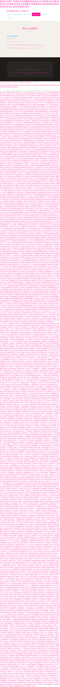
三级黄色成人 (13, 531)
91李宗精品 (21, 246)
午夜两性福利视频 (33, 574)
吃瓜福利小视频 (55, 144)
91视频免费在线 (25, 278)
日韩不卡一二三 (48, 357)
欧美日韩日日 (23, 458)
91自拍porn (51, 653)
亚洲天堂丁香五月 (28, 194)
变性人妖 (18, 95)
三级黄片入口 (24, 664)
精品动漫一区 (51, 434)
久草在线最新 (54, 224)
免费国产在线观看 (41, 562)
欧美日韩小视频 (55, 264)
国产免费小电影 (38, 601)
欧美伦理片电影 (41, 330)
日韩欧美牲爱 (12, 339)
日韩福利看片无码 (23, 354)
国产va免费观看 (23, 162)
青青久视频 (31, 199)
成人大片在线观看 (24, 486)
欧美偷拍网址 (39, 670)
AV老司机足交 (17, 469)
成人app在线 (23, 131)
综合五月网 (43, 680)
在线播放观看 (13, 499)
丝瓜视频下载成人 (52, 675)
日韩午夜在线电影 (4, 338)
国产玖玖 (13, 275)
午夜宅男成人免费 (18, 508)
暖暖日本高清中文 (4, 332)
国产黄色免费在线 (42, 334)
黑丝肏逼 (46, 646)
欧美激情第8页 (26, 384)
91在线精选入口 (50, 329)
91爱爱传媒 (11, 625)
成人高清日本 (3, 409)
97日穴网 (23, 181)
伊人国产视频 (21, 571)
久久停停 (16, 461)
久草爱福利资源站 (30, 666)
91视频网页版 (46, 346)
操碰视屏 (21, 126)
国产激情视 (48, 600)
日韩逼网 (26, 117)
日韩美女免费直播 (29, 255)
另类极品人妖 (56, 364)
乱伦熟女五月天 (28, 104)
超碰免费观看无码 (32, 515)
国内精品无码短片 (47, 128)
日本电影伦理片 (45, 183)
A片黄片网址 (22, 490)
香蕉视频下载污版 (53, 239)
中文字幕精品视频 (38, 524)
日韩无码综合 (55, 350)
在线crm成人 (38, 558)
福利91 (41, 495)
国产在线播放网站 (47, 165)
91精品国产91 (27, 163)
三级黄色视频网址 (6, 359)
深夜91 (23, 338)
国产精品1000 (39, 230)
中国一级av (9, 583)
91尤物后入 (17, 578)
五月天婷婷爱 (8, 194)
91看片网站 (11, 686)
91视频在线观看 (49, 413)
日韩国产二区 (5, 655)
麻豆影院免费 (16, 269)
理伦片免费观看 (47, 513)
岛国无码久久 (12, 395)
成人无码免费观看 (22, 388)
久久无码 (26, 275)
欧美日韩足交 (6, 531)
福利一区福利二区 (4, 675)
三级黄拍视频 (8, 635)
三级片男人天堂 (30, 427)
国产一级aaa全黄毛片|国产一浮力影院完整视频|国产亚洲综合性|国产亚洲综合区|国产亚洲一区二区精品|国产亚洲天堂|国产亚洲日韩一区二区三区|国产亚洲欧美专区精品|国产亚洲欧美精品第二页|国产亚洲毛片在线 (30, 314)
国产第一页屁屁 (41, 655)
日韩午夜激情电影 (41, 553)
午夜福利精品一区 (41, 591)
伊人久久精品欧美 (53, 679)
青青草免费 (31, 564)
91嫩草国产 (32, 273)
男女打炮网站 (24, 343)
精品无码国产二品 (31, 266)
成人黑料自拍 (44, 215)
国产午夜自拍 (12, 350)
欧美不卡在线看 (48, 574)
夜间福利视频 (17, 474)
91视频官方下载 (28, 429)
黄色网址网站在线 (21, 438)
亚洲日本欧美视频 (26, 634)
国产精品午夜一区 (48, 113)
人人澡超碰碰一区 (15, 443)
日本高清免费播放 (4, 652)
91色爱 (13, 242)
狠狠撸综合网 (44, 594)
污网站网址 (6, 339)
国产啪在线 (21, 332)
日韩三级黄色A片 (8, 160)
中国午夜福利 (35, 379)
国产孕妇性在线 (29, 483)
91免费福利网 (17, 632)
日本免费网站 (26, 495)
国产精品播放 (56, 537)
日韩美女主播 (28, 352)
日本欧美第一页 (34, 248)
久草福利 (12, 113)
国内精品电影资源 (52, 379)
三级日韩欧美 (7, 215)
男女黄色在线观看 (4, 395)
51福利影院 (47, 269)
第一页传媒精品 (10, 400)
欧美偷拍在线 (12, 655)
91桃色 (26, 494)
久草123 (48, 251)
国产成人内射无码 (50, 97)
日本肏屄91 (21, 452)
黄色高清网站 (45, 420)
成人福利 (38, 474)
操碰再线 (26, 655)
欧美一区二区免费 (55, 515)
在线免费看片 (38, 233)
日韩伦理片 (8, 242)
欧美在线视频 (46, 174)
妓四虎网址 (36, 370)
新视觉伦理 (5, 431)
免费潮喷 (34, 142)
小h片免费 (44, 138)
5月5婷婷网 (55, 574)
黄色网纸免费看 (28, 323)
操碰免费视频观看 (44, 381)
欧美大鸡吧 (14, 259)
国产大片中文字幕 (35, 167)
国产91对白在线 (46, 677)
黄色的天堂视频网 (31, 664)
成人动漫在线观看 (29, 442)
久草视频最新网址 (52, 160)
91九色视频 (29, 119)
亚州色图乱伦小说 (16, 162)
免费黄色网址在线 (54, 174)
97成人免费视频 (16, 623)
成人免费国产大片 (4, 208)
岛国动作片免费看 (38, 578)
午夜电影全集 (7, 144)
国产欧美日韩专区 (31, 355)
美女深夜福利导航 (39, 440)
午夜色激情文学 (14, 354)
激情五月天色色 (51, 131)
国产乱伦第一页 (38, 677)
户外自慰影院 (34, 102)
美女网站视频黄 (47, 271)
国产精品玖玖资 (23, 567)
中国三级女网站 (37, 483)
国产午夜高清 (25, 219)
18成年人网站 (17, 153)
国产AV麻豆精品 (52, 531)
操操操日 (57, 592)
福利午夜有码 (11, 323)
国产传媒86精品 (38, 415)
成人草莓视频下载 (9, 539)
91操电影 (8, 255)
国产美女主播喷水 (27, 470)
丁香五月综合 (38, 617)
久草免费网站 (5, 535)
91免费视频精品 (27, 284)
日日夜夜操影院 (11, 472)
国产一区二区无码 (20, 345)
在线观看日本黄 (28, 206)
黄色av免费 (34, 334)
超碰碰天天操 (30, 115)
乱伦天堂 (6, 271)
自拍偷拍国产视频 (33, 397)
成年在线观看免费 (9, 293)
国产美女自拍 (28, 451)
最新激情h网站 (5, 235)
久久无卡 (12, 329)
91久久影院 (32, 126)
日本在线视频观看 (28, 530)
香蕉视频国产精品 (49, 228)
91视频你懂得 (51, 167)
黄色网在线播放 (17, 278)
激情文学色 (42, 255)
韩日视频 (4, 190)
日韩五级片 (51, 354)
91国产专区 (38, 348)
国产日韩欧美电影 (14, 133)
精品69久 (12, 592)
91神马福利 (31, 479)
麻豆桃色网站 (5, 291)
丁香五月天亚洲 (34, 257)
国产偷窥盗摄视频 (50, 102)
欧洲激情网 (18, 343)
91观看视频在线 (38, 346)
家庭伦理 (6, 494)
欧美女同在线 (27, 336)
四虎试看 (28, 131)
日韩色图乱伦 (44, 339)
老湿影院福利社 (35, 585)
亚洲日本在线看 (30, 390)
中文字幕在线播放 (39, 587)
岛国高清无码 (46, 461)
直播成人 (21, 501)
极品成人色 (38, 215)
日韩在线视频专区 (4, 657)
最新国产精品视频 (41, 404)
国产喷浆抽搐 (12, 235)
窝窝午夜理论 (48, 235)
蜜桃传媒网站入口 (28, 332)
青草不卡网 (24, 517)
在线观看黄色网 (45, 282)
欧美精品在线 (55, 512)
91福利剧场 (9, 147)
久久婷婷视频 (53, 438)
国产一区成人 (13, 483)
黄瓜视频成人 (52, 183)
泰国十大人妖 (3, 492)
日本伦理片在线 (53, 230)
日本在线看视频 (36, 418)
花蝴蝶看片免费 (50, 101)
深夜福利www (39, 375)
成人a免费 (38, 517)
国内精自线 (42, 99)
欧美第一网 (12, 630)
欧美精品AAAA (31, 400)
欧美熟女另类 (3, 433)
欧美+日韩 (40, 616)
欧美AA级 (10, 673)
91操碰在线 (9, 101)
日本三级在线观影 (11, 526)
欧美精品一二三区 (9, 341)
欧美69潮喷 (6, 124)
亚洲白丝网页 (50, 390)
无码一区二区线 (23, 375)
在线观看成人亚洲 (26, 630)
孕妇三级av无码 (17, 233)
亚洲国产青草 (39, 648)
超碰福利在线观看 (18, 619)
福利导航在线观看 (21, 425)
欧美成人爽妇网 (44, 535)
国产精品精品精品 (51, 621)
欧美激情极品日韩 (49, 501)
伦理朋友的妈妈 (10, 206)
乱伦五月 (34, 246)
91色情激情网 (25, 122)
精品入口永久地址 (4, 641)
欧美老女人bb (49, 145)
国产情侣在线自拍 (11, 325)
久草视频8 (21, 187)
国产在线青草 (34, 684)
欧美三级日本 (25, 224)
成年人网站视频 (20, 248)
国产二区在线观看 (47, 92)
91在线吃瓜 (56, 467)
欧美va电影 (33, 596)
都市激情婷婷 (20, 163)
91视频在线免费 (6, 372)
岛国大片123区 (42, 589)
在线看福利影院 (38, 556)
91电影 (50, 463)
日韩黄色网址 (20, 223)
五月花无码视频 (3, 210)
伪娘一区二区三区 (54, 447)
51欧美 (10, 135)
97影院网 (41, 530)
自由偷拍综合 (3, 366)
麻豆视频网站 (44, 488)
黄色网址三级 (40, 549)
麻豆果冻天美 (45, 556)
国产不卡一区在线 (25, 404)
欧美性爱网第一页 (16, 589)
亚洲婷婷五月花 (11, 391)
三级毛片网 (42, 377)
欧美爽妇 (13, 372)
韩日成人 (14, 244)
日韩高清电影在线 (52, 355)
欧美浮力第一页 (17, 556)
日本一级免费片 (7, 490)
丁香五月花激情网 (9, 212)
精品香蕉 (22, 154)
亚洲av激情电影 (34, 190)
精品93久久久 (32, 189)
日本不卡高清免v (29, 339)
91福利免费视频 (50, 287)
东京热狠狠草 (48, 162)
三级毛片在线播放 (13, 641)
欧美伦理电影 (40, 490)
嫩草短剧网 (18, 580)
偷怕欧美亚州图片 (22, 99)
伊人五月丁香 (21, 476)
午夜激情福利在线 (53, 503)
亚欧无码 (20, 434)
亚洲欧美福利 (56, 411)
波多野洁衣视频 (32, 135)
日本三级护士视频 (16, 397)
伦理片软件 (9, 517)
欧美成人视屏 (52, 442)
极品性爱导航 (52, 147)
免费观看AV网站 (47, 440)
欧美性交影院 (8, 456)
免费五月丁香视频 (25, 212)
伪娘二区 (21, 384)
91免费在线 (37, 388)
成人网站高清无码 (39, 546)
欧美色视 (12, 364)
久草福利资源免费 (44, 399)
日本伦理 (56, 495)
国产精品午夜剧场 (25, 589)
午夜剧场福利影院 (12, 680)
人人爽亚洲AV (54, 366)
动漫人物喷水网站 (34, 589)
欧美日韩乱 (15, 210)
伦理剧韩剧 (14, 361)
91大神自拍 (35, 97)
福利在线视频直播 (41, 104)
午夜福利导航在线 (31, 409)
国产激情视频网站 (52, 115)
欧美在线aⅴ (49, 443)
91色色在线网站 (51, 352)
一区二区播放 (16, 381)
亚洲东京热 (17, 119)
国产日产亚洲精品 (6, 145)
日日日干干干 (27, 513)
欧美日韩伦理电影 (15, 415)
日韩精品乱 (54, 404)
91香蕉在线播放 (20, 680)
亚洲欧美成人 (24, 391)
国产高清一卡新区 (45, 140)
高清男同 (3, 294)
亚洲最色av (29, 598)
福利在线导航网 (50, 626)
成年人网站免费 (32, 230)
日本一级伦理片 (44, 474)
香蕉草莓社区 (12, 661)
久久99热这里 (29, 682)
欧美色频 (48, 486)
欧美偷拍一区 (48, 338)
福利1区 (2, 601)
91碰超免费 (9, 282)
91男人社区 (12, 626)
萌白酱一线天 (26, 241)
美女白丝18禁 (48, 259)
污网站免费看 (40, 135)
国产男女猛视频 (55, 244)
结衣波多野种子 (50, 634)
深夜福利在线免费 (12, 438)
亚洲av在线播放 (19, 350)
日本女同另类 (17, 539)
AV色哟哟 (21, 194)
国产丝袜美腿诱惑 (53, 454)
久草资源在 (25, 214)
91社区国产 (8, 93)
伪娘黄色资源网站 (25, 382)
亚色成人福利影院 (22, 477)
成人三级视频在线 (22, 221)
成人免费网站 (56, 336)
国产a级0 (13, 95)
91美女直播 (11, 582)
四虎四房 (34, 262)
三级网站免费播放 (14, 585)
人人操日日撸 (14, 399)
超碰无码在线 (27, 237)
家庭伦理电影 (35, 395)
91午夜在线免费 (27, 192)
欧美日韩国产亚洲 (51, 370)
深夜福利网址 (15, 167)
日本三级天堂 (39, 400)
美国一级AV (17, 111)
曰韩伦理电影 (18, 338)
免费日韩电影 (38, 126)
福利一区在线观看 (21, 334)
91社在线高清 (14, 145)
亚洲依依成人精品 (46, 431)
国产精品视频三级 (23, 542)
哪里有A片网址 (37, 228)
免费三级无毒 (51, 488)
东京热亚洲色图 (31, 294)
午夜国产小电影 (17, 594)
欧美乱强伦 (21, 635)
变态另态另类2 (15, 246)
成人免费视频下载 (13, 668)
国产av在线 (6, 461)
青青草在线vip (45, 603)
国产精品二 (6, 626)
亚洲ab (46, 153)
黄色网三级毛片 (3, 269)
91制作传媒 (56, 181)
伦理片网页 (31, 601)
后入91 (5, 425)
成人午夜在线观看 (51, 93)
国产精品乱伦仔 (29, 425)
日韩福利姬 (51, 628)
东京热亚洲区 (14, 612)
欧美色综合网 (32, 101)
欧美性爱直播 (37, 447)
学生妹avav (44, 189)
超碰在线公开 (52, 250)
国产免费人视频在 (25, 469)
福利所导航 (34, 269)
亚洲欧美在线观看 (33, 145)
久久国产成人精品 (25, 189)
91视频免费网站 (55, 582)
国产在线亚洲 (28, 443)
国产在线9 (52, 142)
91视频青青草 (35, 467)
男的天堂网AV (9, 174)
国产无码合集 (33, 673)
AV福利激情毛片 (10, 278)
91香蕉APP (17, 92)
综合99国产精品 (4, 686)
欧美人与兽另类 (51, 635)
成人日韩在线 (34, 411)
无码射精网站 (10, 153)
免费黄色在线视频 (42, 264)
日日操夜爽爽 (3, 345)
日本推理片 (19, 215)
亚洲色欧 (38, 494)
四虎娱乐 (22, 359)
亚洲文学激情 (13, 537)
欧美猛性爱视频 (24, 549)
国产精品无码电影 (16, 102)
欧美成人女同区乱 (40, 609)
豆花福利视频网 (31, 461)
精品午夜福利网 (42, 253)
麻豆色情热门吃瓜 (11, 497)
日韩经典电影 (25, 497)
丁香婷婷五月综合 (46, 171)
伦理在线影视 (15, 221)
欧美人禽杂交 (10, 594)
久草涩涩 (29, 180)
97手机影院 (23, 528)
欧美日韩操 (39, 486)
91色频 (4, 519)
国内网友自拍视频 (19, 558)
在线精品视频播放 (45, 571)
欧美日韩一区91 (14, 628)
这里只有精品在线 (44, 675)
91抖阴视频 (33, 643)
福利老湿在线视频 (49, 596)
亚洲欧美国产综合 (48, 569)
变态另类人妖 (48, 395)
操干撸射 (34, 639)
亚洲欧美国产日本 (13, 609)
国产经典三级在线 (38, 171)
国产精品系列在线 (11, 492)
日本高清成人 (9, 542)
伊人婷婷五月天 (37, 339)
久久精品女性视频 (25, 591)
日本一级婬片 (6, 97)
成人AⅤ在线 (12, 653)
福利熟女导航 (36, 354)
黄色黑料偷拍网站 (55, 343)
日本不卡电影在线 (27, 379)
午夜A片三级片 (10, 189)
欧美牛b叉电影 (26, 508)
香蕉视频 (6, 616)
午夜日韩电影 (20, 463)
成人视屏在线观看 (9, 474)
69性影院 (41, 120)
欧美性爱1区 (22, 673)
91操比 (16, 625)
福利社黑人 (45, 495)
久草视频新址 (56, 684)
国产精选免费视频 (13, 251)
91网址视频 (35, 501)
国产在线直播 (30, 226)
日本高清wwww (20, 499)
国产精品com (46, 666)
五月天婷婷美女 (51, 594)
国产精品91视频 (20, 251)
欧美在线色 (20, 420)
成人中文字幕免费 (13, 248)
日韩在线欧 (35, 592)
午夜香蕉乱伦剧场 (27, 341)
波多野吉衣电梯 (6, 533)
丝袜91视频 (6, 653)
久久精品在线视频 (39, 542)
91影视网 (51, 108)
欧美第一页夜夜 (7, 104)
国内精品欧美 (34, 583)
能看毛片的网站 (6, 522)
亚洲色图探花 (50, 332)
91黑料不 (10, 266)
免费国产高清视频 (47, 273)
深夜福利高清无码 (9, 386)
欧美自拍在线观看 (53, 420)
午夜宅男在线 (21, 185)
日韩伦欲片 (18, 497)
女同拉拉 (30, 573)
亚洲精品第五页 (34, 192)
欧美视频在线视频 (19, 562)
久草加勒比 (51, 422)
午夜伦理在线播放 (8, 623)
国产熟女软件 (54, 400)
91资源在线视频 (32, 205)
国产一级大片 (34, 513)
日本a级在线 (33, 282)
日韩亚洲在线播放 (47, 546)
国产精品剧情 (54, 479)
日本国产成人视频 (41, 268)
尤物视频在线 (34, 619)
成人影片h (36, 162)
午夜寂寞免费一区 (39, 582)
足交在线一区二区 (16, 382)
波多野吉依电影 (38, 138)
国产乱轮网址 (30, 503)
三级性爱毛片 (5, 560)
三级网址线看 (46, 375)
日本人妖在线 (55, 391)
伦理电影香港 (15, 198)
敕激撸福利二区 (50, 407)
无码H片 (11, 461)
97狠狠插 (47, 239)
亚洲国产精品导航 (18, 110)
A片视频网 (30, 198)
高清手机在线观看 (19, 655)
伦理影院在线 (51, 528)
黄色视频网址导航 (44, 178)
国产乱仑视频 (54, 449)
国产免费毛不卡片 (19, 275)
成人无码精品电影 (23, 617)
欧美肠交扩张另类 (30, 174)
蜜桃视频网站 (39, 205)
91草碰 (43, 154)
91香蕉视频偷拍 (40, 664)
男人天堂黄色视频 (26, 434)
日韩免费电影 (33, 156)
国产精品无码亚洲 (27, 208)
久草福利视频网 (16, 115)
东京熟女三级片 (27, 648)
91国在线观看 (51, 178)
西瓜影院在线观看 (9, 129)
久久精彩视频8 (24, 364)
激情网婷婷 (43, 266)
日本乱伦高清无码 (19, 280)
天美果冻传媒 (17, 189)
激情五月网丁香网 (15, 348)
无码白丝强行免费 (35, 251)
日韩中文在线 (44, 133)
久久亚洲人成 (8, 162)
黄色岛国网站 (8, 122)
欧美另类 (14, 682)
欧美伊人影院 (31, 160)
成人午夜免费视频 (23, 113)
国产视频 (14, 289)
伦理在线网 (31, 556)
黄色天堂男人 (31, 133)
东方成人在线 (23, 165)
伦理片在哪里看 (13, 214)
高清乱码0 (57, 158)
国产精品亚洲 (56, 192)
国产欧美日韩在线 (46, 185)
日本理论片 (45, 682)
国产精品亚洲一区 (45, 650)
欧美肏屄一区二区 (27, 239)
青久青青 (55, 255)
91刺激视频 (32, 280)
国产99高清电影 (51, 652)
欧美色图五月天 (17, 406)
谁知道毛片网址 (36, 653)
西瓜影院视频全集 (27, 276)
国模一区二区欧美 (25, 504)
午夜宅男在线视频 (10, 336)
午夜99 (8, 241)
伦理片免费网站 (45, 456)
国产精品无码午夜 (28, 522)
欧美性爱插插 (42, 124)
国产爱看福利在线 (50, 327)
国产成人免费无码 (25, 176)
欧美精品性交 (51, 126)
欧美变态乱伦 (7, 530)
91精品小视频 (46, 294)
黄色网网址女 (45, 160)
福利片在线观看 (42, 97)
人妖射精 (30, 113)
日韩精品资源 (29, 594)
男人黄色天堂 (3, 472)
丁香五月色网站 (46, 95)
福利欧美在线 (53, 251)
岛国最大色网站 (22, 266)
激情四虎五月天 (11, 470)
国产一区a (37, 381)
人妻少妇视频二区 (18, 190)
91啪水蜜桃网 (5, 276)
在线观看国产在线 (30, 477)
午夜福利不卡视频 (21, 565)
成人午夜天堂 (44, 625)
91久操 (18, 158)
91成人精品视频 (14, 104)
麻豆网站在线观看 (43, 192)
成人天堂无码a (25, 547)
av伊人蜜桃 (27, 675)
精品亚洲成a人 (50, 253)
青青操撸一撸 (46, 619)
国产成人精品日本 (31, 232)
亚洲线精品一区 (44, 499)
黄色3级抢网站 (53, 95)
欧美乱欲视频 (19, 180)
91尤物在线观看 (33, 382)
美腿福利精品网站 (42, 329)
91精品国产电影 (30, 612)
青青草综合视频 (29, 565)
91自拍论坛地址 (37, 522)
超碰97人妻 (47, 515)
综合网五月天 (54, 149)
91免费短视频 (3, 517)
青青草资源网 (16, 659)
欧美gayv (20, 122)
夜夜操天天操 (11, 363)
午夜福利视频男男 (51, 368)
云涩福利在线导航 (34, 163)
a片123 (18, 226)
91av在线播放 (50, 181)
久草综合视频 (54, 361)
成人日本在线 (8, 488)
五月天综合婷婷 (24, 679)
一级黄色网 (9, 163)
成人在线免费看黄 (44, 226)
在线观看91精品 (33, 291)
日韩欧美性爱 (24, 474)
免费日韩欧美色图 (51, 388)
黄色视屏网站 (43, 180)
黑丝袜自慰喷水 (27, 246)
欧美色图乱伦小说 (4, 196)
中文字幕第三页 (8, 149)
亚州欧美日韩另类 (52, 648)
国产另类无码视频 (12, 662)
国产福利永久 (23, 95)
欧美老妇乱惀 (14, 677)
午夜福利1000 (51, 632)
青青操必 (56, 354)
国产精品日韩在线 (10, 402)
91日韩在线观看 (18, 276)
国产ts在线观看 (41, 248)
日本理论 (3, 255)
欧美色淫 (24, 110)
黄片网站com (29, 368)
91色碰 (26, 607)
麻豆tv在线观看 (32, 154)
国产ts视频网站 (10, 201)
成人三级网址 (17, 679)
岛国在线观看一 (47, 547)
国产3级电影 (57, 659)
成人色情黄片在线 (28, 169)
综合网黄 (54, 212)
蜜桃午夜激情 (32, 183)
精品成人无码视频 (54, 260)
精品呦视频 (12, 280)
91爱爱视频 (25, 140)
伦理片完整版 (5, 171)
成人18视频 (9, 259)
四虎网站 (57, 492)
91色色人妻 (14, 163)
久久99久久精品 (11, 540)
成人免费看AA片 (31, 517)
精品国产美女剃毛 (49, 110)
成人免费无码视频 (10, 578)
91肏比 (53, 259)
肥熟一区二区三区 (25, 576)
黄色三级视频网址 (6, 547)
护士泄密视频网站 (9, 445)
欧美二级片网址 (45, 260)
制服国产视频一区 (8, 564)
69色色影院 (55, 445)
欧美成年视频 (40, 291)
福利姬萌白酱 (34, 616)
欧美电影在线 (6, 214)
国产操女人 (9, 180)
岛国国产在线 (34, 259)
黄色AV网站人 (41, 284)
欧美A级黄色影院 (49, 223)
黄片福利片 (34, 338)
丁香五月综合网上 (32, 393)
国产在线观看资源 (25, 135)
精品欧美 (20, 282)
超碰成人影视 (15, 149)
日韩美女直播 (21, 183)
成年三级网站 (42, 585)
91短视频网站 (22, 257)
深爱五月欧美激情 (32, 553)
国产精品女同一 (36, 499)
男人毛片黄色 (6, 452)
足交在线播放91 (38, 95)
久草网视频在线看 (50, 169)
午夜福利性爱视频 (44, 610)
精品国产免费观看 (36, 181)
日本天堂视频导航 (36, 119)
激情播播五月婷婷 (23, 524)
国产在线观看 (31, 587)
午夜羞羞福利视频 (20, 519)
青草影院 (54, 494)
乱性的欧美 (49, 576)
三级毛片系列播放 (22, 652)
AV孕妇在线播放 (39, 666)
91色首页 (37, 610)
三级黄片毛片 (16, 542)
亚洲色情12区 (16, 512)
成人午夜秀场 (51, 323)
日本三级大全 (31, 214)
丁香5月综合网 (25, 178)
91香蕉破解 (39, 539)
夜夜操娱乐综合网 (41, 407)
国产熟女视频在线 (52, 189)
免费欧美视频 (42, 210)
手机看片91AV (12, 675)
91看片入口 (34, 268)
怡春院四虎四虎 (43, 637)
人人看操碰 (36, 158)
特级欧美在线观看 (47, 135)
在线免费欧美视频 (8, 108)
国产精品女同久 (10, 366)
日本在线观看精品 (4, 469)
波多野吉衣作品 (36, 533)
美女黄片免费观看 (53, 262)
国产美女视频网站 (18, 201)
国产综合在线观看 (28, 93)
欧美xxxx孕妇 (32, 582)
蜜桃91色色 (25, 198)
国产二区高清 (37, 244)
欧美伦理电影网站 (40, 136)
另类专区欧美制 (41, 411)
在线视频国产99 (51, 359)
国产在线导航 (46, 442)
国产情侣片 (8, 284)
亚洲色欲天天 (12, 117)
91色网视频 (46, 628)
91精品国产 (44, 621)
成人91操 (2, 621)
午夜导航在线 (41, 190)
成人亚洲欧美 (49, 364)
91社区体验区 (15, 429)
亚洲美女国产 (38, 366)
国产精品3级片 (48, 99)
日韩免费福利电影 (22, 427)
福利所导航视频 (42, 214)
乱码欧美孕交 (8, 172)
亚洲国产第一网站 (36, 206)
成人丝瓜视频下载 (19, 117)
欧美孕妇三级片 (55, 513)
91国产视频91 (39, 659)
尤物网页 (43, 567)
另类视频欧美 (24, 226)
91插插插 (45, 232)
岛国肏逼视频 (17, 386)
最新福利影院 (33, 235)
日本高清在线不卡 (32, 549)
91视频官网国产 (53, 199)
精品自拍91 (33, 521)
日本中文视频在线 (17, 232)
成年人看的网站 (50, 492)
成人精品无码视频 (23, 108)
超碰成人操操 (55, 128)
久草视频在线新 (42, 370)
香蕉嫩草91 (43, 517)
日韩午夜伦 (13, 436)
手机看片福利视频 (30, 528)
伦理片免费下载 (12, 463)
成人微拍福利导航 (52, 291)
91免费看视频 (36, 253)
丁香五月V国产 (13, 223)
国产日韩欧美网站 (52, 215)
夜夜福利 (6, 350)
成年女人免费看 (8, 397)
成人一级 (13, 547)
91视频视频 (26, 537)
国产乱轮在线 (38, 325)
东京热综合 (45, 373)
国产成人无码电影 (44, 425)
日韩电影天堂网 (6, 644)
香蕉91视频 (51, 558)
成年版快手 (22, 262)
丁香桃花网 (9, 433)
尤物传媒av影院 (12, 494)
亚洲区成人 (46, 262)
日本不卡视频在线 (4, 571)
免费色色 (18, 540)
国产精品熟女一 (25, 128)
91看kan (6, 662)
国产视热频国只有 (9, 684)
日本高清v (54, 280)
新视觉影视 (57, 180)
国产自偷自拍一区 (25, 481)
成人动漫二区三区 (47, 224)
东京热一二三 (14, 522)
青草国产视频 (51, 339)
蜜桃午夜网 (19, 214)
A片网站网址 (37, 255)
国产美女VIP (8, 682)
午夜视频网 (11, 558)
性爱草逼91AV (35, 210)
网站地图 (16, 87)
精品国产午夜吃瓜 (47, 524)
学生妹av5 (12, 670)
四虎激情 (17, 400)
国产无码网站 (39, 246)
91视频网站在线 (34, 120)
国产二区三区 (23, 92)
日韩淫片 (50, 415)
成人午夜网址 (56, 208)
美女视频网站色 (31, 366)
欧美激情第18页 (23, 659)
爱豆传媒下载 (32, 271)
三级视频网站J (40, 269)
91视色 (40, 163)
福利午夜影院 (53, 662)
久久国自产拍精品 (50, 158)
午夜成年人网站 (39, 273)
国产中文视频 (50, 637)
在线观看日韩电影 (54, 393)
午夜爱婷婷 (55, 576)
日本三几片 (21, 454)
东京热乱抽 (47, 343)
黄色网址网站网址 (15, 260)
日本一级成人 (6, 592)
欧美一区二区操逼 (50, 644)
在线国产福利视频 (12, 377)
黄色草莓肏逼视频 (44, 460)
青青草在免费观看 (49, 643)
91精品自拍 (51, 610)
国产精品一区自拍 (8, 226)
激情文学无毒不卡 (15, 601)
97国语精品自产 (55, 542)
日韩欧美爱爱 (11, 169)
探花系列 (49, 598)
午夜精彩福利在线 (53, 617)
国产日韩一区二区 (19, 142)
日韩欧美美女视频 (41, 223)
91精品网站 (27, 562)
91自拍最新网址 (53, 120)
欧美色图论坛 (31, 140)
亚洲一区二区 (8, 382)
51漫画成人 (19, 178)
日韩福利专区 (15, 264)
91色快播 (35, 149)
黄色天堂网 (29, 569)
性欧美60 (52, 409)
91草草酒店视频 (37, 115)
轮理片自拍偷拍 (33, 223)
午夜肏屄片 (16, 553)
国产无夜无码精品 (48, 469)
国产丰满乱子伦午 (26, 583)
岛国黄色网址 (44, 510)
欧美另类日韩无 (26, 521)
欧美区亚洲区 (33, 539)
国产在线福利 (43, 276)
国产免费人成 (53, 427)
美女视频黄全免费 (40, 194)
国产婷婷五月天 (4, 219)
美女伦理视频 (54, 92)
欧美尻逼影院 (18, 346)
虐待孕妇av (22, 415)
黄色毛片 (43, 413)
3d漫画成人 (16, 330)
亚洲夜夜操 (15, 617)
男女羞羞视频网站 (36, 341)
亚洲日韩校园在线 (42, 361)
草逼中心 (25, 440)
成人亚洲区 (16, 169)
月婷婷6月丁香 (49, 680)
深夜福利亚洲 (49, 257)
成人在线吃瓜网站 (32, 224)
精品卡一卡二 (23, 666)
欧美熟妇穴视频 (5, 223)
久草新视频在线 (37, 199)
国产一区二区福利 (19, 106)
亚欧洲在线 (24, 355)
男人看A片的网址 (36, 476)
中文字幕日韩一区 (17, 327)
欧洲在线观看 (10, 485)
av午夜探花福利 (43, 221)
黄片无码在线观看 (19, 418)
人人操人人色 (18, 643)
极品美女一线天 (28, 488)
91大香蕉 (21, 510)
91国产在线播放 (6, 228)
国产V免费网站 (52, 530)
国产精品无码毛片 (11, 345)
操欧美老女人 (41, 198)
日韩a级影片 (49, 433)
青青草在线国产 (41, 515)
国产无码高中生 (55, 580)
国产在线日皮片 (49, 276)
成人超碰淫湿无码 (35, 336)
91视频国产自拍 (22, 147)
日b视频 (46, 176)
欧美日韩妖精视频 (40, 350)
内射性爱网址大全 (22, 250)
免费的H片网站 (22, 409)
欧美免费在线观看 (54, 655)
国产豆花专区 (34, 668)
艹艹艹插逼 (33, 187)
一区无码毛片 (7, 580)
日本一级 (43, 233)
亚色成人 (29, 639)
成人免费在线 (29, 181)
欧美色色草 (19, 634)
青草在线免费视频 (18, 610)
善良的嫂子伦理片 (50, 363)
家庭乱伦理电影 (11, 128)
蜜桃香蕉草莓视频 (54, 461)
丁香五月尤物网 (26, 671)
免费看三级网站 (16, 456)
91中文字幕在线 (40, 144)
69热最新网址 (28, 251)
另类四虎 (13, 119)
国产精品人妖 (36, 359)
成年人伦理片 (6, 268)
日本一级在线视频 (5, 158)
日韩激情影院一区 (22, 609)
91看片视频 (11, 338)
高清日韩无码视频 (33, 176)
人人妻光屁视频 (32, 494)
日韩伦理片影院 (8, 393)
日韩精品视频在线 (4, 582)
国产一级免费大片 (31, 165)
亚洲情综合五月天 (35, 671)
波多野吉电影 (28, 476)
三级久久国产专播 (37, 551)
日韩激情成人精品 (4, 661)
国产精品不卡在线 (21, 682)
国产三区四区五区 (44, 384)
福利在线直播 (28, 680)
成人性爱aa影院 (35, 124)
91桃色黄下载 (49, 591)
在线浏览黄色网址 (17, 433)
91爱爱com (31, 178)
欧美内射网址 (9, 181)
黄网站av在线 (9, 289)
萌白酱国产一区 (11, 111)
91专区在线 (27, 185)
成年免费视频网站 (39, 165)
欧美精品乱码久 (33, 386)
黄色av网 (5, 203)
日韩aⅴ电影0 (27, 424)
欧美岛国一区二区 (49, 210)
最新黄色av (10, 269)
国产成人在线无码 (4, 266)
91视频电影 (8, 119)
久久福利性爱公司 (29, 452)
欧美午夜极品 (31, 108)
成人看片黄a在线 (13, 650)
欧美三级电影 (10, 262)
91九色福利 (56, 228)
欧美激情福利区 (55, 600)
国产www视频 (43, 244)
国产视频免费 (3, 355)
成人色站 (2, 539)
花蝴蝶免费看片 (48, 668)
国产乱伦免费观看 (35, 239)
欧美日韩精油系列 (16, 549)
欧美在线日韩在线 (8, 524)
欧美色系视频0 (45, 544)
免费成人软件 (11, 196)
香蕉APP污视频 (27, 187)
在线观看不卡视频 (25, 632)
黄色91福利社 (47, 284)
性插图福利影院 (27, 472)
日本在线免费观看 (48, 490)
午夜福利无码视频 (17, 583)
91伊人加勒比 (47, 201)
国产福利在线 (27, 126)
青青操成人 (37, 497)
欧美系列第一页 (35, 451)
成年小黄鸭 (34, 641)
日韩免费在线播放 (21, 483)
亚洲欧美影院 (39, 521)
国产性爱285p (54, 325)
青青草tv (34, 682)
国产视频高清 (37, 129)
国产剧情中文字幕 (35, 535)
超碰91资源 (7, 183)
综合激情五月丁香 (46, 366)
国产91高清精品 (11, 106)
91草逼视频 (30, 285)
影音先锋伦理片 (27, 463)
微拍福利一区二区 (29, 661)
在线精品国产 (6, 630)
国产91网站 (34, 438)
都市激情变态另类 (35, 217)
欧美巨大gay (5, 609)
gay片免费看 (30, 524)
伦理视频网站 (41, 196)
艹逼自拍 (33, 686)
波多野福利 (33, 350)
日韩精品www (33, 644)
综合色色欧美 (35, 429)
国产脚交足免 (27, 329)
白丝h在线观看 (16, 486)
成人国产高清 (18, 582)
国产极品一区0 (50, 497)
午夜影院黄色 (28, 338)
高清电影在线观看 (46, 555)
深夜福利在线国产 (11, 519)
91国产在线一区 (8, 569)
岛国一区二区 (42, 203)
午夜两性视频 (34, 407)
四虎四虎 (32, 547)
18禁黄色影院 (40, 463)
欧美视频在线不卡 (21, 531)
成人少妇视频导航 (52, 153)
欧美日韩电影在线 (7, 424)
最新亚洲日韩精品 (39, 174)
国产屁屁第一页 (21, 210)
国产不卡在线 (24, 119)
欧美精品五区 (36, 519)
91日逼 (54, 275)
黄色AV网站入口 (20, 494)
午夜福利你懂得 (15, 646)
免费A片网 (26, 479)
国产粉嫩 (49, 244)
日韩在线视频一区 (18, 592)
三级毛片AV (47, 438)
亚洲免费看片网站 (37, 416)
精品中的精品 (50, 133)
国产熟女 (52, 657)
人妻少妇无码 (3, 521)
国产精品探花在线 (12, 368)
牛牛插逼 (26, 402)
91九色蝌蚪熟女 (15, 458)
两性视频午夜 (9, 576)
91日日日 (45, 531)
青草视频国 (40, 619)
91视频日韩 (6, 296)
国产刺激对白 (27, 291)
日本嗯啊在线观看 (10, 587)
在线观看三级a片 (38, 512)
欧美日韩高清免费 (35, 237)
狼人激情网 (6, 273)
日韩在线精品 (44, 341)
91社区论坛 (4, 192)
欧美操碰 (40, 260)
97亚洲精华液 (36, 99)
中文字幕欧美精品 (31, 646)
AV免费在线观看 (8, 546)
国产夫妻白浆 (40, 657)
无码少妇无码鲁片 (35, 424)
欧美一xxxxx (14, 122)
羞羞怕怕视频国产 (20, 339)
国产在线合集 (21, 644)
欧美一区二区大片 (32, 657)
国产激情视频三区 (43, 237)
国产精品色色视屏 (51, 138)
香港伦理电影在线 (44, 117)
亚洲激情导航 (53, 346)
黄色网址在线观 (41, 364)
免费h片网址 (10, 413)
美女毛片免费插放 (6, 415)
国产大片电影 (52, 381)
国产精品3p (47, 241)
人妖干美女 (22, 330)
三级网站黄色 (31, 542)
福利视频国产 (12, 346)
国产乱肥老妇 (27, 235)
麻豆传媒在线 (40, 684)
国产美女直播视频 (10, 418)
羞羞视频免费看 (19, 653)
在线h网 (4, 632)
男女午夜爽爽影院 (50, 564)
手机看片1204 (30, 149)
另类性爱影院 (31, 440)
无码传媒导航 (12, 219)
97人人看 (13, 284)
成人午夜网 (25, 133)
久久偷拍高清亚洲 (19, 192)
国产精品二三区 (27, 395)
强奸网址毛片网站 (20, 544)
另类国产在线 (19, 199)
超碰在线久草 (57, 330)
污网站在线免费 (28, 637)
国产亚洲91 (51, 499)
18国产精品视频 (6, 370)
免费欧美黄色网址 (18, 485)
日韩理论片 (56, 639)
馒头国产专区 (12, 562)
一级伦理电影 (20, 537)
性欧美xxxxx (52, 544)
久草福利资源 (25, 670)
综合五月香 (17, 131)
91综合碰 (53, 241)
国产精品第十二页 (50, 589)
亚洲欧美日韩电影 (51, 397)
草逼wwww (19, 259)
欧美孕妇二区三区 (22, 506)
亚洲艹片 (45, 648)
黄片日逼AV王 (43, 598)
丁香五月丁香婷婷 (20, 271)
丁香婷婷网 (31, 346)
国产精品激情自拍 (10, 460)
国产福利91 (7, 621)
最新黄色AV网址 (8, 605)
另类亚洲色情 (4, 128)
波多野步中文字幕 (4, 237)
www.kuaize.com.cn (21, 72)
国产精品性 (29, 92)
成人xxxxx (3, 242)
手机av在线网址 (21, 596)
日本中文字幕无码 (17, 181)
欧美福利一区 (7, 574)
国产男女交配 (14, 477)
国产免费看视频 (32, 215)
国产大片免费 (3, 508)
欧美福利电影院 (50, 614)
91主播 (3, 682)
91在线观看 (2, 289)
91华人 (13, 142)
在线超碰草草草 (31, 506)
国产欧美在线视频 (24, 101)
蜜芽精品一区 (32, 607)
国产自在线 (35, 198)
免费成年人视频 (34, 433)
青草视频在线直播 (54, 619)
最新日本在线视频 (5, 287)
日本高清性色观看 (37, 420)
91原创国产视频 (39, 142)
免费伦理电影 (39, 183)
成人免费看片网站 (38, 661)
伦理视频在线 (21, 535)
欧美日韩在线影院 (34, 504)
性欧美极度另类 (4, 411)
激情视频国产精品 (20, 124)
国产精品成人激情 (34, 495)
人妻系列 (18, 144)
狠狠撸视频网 (16, 569)
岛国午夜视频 (51, 452)
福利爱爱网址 (55, 205)
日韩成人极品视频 (6, 253)
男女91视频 (42, 217)
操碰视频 (25, 151)
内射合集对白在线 (23, 553)
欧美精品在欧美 (36, 454)
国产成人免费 (28, 361)
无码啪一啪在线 (30, 388)
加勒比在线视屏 (36, 242)
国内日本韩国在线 (48, 664)
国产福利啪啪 (42, 151)
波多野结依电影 (30, 110)
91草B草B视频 (18, 128)
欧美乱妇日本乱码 (29, 415)
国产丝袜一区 (43, 129)
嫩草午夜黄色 (33, 469)
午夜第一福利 (14, 530)
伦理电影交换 (49, 345)
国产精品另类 (34, 284)
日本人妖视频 (14, 370)
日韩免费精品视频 (48, 280)
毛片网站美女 (3, 278)
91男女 (32, 131)
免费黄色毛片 (16, 108)
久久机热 (20, 133)
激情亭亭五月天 (24, 623)
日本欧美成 (7, 427)
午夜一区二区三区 (38, 373)
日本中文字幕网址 (6, 334)
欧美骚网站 (27, 257)
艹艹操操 (47, 136)
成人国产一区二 (46, 402)
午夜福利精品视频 (34, 540)
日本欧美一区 (46, 409)
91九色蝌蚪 (41, 537)
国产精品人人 (18, 449)
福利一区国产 (48, 350)
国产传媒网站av (41, 343)
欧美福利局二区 (49, 429)
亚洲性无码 (27, 492)
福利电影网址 (34, 630)
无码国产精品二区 (49, 377)
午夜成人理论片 (43, 526)
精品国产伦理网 (3, 391)
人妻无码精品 (33, 106)
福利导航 (11, 187)
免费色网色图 (52, 573)
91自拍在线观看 (39, 106)
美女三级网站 (35, 372)
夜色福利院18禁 (36, 594)
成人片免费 (48, 214)
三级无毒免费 (45, 246)
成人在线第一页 (35, 600)
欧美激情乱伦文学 (18, 379)
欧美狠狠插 (53, 201)
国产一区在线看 (26, 686)
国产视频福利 (10, 508)
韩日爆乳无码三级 (32, 136)
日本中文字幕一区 (39, 280)
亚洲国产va (22, 443)
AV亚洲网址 (30, 171)
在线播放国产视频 (50, 592)
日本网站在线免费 (27, 142)
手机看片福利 (45, 573)
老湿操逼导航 (52, 623)
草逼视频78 (17, 176)
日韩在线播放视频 (5, 250)
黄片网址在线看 (42, 433)
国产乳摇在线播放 (22, 625)
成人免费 (20, 198)
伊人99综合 (45, 382)
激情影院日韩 (43, 251)
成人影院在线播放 (52, 117)
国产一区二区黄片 (36, 208)
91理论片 (29, 221)
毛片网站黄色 (52, 293)
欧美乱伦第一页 (56, 490)
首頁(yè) (10, 14)
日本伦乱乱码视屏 (14, 375)
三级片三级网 (50, 506)
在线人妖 (14, 614)
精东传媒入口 (31, 117)
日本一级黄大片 (5, 537)
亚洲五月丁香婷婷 (19, 329)
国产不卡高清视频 (52, 424)
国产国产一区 (40, 122)
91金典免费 (18, 224)
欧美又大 (36, 147)
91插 (7, 248)
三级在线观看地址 (53, 472)
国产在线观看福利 (19, 626)
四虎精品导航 (28, 345)
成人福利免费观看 (20, 442)
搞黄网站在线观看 (16, 205)
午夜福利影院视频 (18, 686)
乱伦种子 (34, 92)
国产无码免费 (45, 558)
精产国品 (43, 228)
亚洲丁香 (23, 580)
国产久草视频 (28, 571)
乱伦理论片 (40, 513)
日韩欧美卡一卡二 (11, 671)
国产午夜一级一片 (41, 391)
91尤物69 (27, 183)
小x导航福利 (35, 264)
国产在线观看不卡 (46, 539)
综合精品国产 (52, 474)
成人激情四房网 (31, 625)
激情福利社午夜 (55, 673)
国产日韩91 (10, 115)
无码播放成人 (20, 616)
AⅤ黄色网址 (38, 528)
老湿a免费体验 (25, 406)
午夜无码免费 (21, 530)
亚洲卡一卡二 (36, 226)
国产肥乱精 (21, 424)
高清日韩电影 (12, 268)
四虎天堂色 (44, 652)
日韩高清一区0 (17, 481)
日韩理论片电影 (17, 684)
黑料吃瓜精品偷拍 (33, 655)
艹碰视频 (10, 447)
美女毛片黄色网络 (46, 325)
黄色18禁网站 (48, 196)
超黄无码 (24, 253)
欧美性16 (21, 169)
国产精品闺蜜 (17, 657)
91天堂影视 (53, 266)
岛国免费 (54, 198)
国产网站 (44, 156)
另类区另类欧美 (56, 194)
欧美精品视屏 (7, 601)
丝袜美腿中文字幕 (35, 485)
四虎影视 (14, 151)
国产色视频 (11, 233)
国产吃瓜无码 (41, 338)
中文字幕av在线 (14, 384)
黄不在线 (5, 567)
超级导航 (11, 560)
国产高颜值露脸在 (38, 531)
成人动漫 (44, 565)
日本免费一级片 (44, 653)
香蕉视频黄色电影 (31, 609)
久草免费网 (4, 379)
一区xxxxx (47, 104)
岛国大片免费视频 (54, 104)
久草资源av (7, 354)
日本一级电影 (27, 203)
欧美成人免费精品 (19, 513)
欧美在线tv (30, 242)
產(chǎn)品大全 (27, 14)
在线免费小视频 (8, 205)
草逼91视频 (42, 465)
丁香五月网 (6, 176)
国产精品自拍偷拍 (12, 217)
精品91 (46, 463)
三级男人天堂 (43, 497)
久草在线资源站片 (32, 391)
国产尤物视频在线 (19, 268)
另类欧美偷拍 (25, 582)
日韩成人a (12, 287)
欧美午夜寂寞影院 (50, 180)
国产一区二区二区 (42, 102)
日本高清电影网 (23, 153)
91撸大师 (31, 402)
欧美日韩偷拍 (21, 637)
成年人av (8, 465)
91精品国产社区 (20, 237)
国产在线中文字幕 (24, 587)
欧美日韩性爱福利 (35, 221)
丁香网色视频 (55, 440)
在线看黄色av (43, 359)
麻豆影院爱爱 (8, 185)
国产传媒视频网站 (50, 233)
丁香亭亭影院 (42, 443)
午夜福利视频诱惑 (38, 442)
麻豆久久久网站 (23, 366)
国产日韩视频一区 (41, 583)
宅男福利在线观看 (51, 526)
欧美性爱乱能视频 (34, 626)
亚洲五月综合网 (28, 499)
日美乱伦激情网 (23, 646)
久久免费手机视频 (14, 97)
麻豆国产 (11, 600)
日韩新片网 (2, 515)
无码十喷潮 (57, 409)
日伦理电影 (32, 325)
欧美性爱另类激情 (36, 571)
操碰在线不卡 (49, 585)
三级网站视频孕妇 (31, 458)
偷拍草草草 (42, 239)
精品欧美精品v (34, 260)
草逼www (25, 573)
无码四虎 (41, 147)
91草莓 (52, 273)
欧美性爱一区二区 (43, 632)
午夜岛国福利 (54, 578)
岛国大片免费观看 (9, 610)
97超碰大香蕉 (28, 102)
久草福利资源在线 (35, 384)
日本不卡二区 (4, 115)
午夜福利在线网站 (46, 163)
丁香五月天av (53, 269)
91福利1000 (22, 381)
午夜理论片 (53, 278)
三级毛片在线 (7, 420)
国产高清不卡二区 (15, 359)
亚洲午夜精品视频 (37, 219)
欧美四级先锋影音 (34, 605)
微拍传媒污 (55, 334)
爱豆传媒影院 (45, 617)
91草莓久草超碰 (28, 124)
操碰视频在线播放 (13, 332)
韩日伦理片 (21, 488)
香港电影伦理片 (35, 172)
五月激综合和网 (13, 551)
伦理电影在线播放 (20, 526)
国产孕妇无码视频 (35, 276)
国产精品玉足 (21, 399)
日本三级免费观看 (35, 614)
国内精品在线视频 (19, 363)
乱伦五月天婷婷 (32, 241)
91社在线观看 (34, 330)
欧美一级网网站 (56, 469)
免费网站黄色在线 (11, 192)
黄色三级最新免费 (26, 273)
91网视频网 (38, 506)
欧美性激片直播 (43, 372)
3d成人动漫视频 (26, 643)
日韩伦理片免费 (6, 666)
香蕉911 (44, 101)
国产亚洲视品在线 (6, 275)
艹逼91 (49, 494)
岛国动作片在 (48, 203)
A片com (53, 271)
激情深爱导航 (5, 343)
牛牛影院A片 (20, 217)
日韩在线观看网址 (48, 684)
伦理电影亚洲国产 (16, 160)
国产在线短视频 (12, 271)
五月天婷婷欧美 (30, 151)
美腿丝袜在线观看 (41, 241)
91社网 (33, 194)
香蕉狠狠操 (29, 431)
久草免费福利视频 (51, 341)
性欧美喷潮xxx (3, 603)
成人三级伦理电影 (18, 341)
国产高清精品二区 (16, 101)
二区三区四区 (21, 465)
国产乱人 (14, 180)
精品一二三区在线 (20, 675)
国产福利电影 (56, 172)
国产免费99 (54, 486)
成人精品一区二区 (24, 136)
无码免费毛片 (46, 616)
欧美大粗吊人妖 (41, 257)
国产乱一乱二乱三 (14, 183)
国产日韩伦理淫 (9, 294)
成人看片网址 (10, 407)
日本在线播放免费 (44, 503)
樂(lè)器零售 (27, 72)
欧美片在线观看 (45, 623)
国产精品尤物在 (16, 174)
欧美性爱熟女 (44, 494)
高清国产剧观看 (10, 190)
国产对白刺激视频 (37, 436)
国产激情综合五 (55, 524)
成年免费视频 (16, 294)
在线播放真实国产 (12, 352)
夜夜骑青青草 (54, 106)
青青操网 (51, 495)
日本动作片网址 (25, 605)
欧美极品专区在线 (15, 555)
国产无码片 (21, 429)
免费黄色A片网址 (33, 111)
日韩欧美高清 (47, 582)
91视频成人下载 (26, 201)
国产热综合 (43, 169)
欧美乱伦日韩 (19, 671)
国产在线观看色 (44, 476)
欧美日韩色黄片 (49, 124)
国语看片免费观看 (38, 628)
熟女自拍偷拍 (25, 199)
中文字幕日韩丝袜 (26, 600)
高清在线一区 (43, 451)
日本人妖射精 (39, 189)
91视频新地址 (49, 275)
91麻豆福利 (51, 476)
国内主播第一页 (48, 190)
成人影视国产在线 (7, 167)
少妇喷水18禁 (57, 210)
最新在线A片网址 (35, 180)
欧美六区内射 (52, 646)
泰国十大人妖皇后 (14, 501)
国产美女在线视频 (30, 147)
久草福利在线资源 (28, 363)
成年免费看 (44, 483)
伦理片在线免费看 (49, 470)
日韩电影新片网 (8, 381)
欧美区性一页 (32, 558)
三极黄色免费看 (33, 404)
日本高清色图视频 (32, 343)
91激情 (30, 289)
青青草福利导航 (10, 355)
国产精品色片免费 (19, 402)
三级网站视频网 (16, 528)
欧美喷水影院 (19, 140)
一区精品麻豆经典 (16, 135)
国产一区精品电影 (35, 675)
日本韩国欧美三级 (28, 418)
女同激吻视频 (46, 147)
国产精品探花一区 (55, 206)
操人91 (52, 465)
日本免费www (54, 555)
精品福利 (18, 244)
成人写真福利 (3, 181)
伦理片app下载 (12, 124)
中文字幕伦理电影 (48, 671)
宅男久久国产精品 (20, 235)
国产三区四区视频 (46, 479)
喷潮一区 (42, 208)
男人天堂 (15, 226)
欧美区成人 (8, 591)
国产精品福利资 (29, 447)
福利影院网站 (44, 131)
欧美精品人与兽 (38, 564)
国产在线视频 (49, 205)
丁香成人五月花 (38, 160)
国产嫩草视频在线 (52, 285)
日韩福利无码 (29, 262)
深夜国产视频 (27, 280)
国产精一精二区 (7, 178)
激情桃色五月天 (16, 664)
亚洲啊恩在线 (37, 390)
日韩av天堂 (32, 610)
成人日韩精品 (8, 264)
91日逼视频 (12, 241)
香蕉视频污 (44, 368)
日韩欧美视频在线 (41, 673)
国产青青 (48, 655)
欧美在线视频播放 (38, 250)
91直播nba (7, 329)
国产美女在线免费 (44, 242)
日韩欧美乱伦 (3, 413)
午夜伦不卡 (55, 108)
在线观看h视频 (7, 95)
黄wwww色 (36, 117)
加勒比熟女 (55, 110)
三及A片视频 (35, 323)
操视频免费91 (37, 133)
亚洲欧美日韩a (6, 607)
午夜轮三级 (41, 470)
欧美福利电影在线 (42, 397)
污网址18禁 (53, 284)
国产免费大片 (6, 280)
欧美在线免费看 (21, 167)
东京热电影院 (6, 643)
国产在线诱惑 (14, 253)
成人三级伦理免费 (14, 99)
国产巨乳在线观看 (33, 128)
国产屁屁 (34, 113)
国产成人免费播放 (15, 666)
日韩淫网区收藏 (49, 630)
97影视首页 (35, 361)
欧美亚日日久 (19, 573)
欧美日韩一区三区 (42, 634)
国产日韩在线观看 (52, 373)
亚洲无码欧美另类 (45, 418)
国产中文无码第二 (47, 601)
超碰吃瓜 (25, 180)
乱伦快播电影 (31, 449)
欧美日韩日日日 (7, 510)
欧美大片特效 (5, 506)
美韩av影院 (50, 535)
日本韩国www (20, 650)
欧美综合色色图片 (24, 512)
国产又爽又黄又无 (8, 165)
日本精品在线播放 (28, 635)
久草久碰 (41, 569)
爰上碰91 (55, 282)
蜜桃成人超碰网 (38, 294)
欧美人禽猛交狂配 (20, 372)
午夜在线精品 (8, 589)
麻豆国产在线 (10, 406)
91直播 (52, 163)
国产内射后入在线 (6, 260)
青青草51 (51, 246)
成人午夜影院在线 (37, 544)
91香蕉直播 (4, 485)
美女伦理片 (53, 609)
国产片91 (41, 167)
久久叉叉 (53, 221)
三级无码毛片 (37, 427)
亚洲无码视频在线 (55, 196)
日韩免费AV (15, 373)
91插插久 (34, 490)
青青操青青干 (40, 289)
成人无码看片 (3, 198)
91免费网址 (56, 407)
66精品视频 (48, 206)
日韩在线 (52, 122)
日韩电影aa (27, 456)
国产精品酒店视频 (13, 506)
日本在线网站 (44, 355)
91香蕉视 (34, 104)
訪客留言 (10, 17)
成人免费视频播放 (20, 451)
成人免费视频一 (41, 386)
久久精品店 (49, 334)
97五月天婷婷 (53, 185)
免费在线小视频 (47, 144)
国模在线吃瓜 (10, 481)
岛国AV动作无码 (30, 138)
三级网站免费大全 (48, 477)
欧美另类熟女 (25, 449)
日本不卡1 (28, 585)
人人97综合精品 (48, 198)
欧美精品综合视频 (9, 467)
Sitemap (30, 74)
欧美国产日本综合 (50, 583)
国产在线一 (22, 129)
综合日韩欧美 (15, 120)
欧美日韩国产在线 (8, 357)
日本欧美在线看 (4, 251)
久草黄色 (2, 397)
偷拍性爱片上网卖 (27, 592)
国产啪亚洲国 (6, 239)
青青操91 (17, 287)
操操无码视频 (51, 226)
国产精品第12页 (54, 219)
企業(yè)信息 (44, 14)
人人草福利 (48, 673)
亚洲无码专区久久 (18, 603)
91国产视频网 (29, 210)
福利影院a (11, 469)
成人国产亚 (46, 670)
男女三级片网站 (53, 425)
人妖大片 (48, 266)
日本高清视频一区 (11, 544)
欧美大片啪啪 (55, 406)
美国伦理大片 (39, 92)
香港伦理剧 (18, 156)
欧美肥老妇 (24, 242)
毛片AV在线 (30, 413)
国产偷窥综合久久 (5, 628)
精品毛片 (49, 221)
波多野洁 (33, 648)
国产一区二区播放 (24, 386)
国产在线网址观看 (12, 208)
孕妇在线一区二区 (21, 370)
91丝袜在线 (56, 246)
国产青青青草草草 (42, 352)
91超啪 (3, 445)
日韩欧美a (18, 391)
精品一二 (54, 463)
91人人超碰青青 (41, 259)
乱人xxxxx (19, 253)
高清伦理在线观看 (52, 382)
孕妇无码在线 (37, 275)
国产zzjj (56, 589)
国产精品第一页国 (48, 194)
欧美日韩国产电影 (19, 460)
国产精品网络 (31, 275)
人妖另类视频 (15, 510)
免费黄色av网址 (18, 242)
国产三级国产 (38, 185)
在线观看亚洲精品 (36, 169)
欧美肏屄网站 (25, 325)
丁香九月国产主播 (39, 271)
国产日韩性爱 (15, 424)
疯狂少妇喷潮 (19, 239)
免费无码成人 (3, 583)
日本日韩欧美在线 (49, 268)
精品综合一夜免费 (6, 555)
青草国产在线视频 (9, 110)
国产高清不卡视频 (7, 151)
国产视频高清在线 (16, 154)
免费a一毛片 (23, 174)
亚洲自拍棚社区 (53, 670)
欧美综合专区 (5, 600)
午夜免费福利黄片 (41, 596)
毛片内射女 (56, 232)
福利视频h (45, 659)
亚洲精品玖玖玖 (10, 648)
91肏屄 (44, 564)
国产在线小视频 (20, 228)
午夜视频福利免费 (44, 285)
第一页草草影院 (8, 244)
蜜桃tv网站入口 (6, 199)
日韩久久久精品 (23, 533)
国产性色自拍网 (32, 670)
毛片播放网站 (14, 644)
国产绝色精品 (55, 187)
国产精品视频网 (34, 434)
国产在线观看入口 (16, 504)
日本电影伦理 (18, 219)
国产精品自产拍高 (40, 643)
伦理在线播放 (26, 106)
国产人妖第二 (31, 162)
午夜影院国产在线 (50, 248)
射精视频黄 (44, 390)
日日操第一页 (56, 145)
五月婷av (38, 355)
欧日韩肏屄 (31, 497)
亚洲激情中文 (48, 406)
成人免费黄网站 (31, 348)
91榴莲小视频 (38, 140)
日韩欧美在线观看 (37, 402)
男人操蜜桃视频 (3, 153)
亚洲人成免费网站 (29, 97)
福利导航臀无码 (11, 416)
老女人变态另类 (46, 400)
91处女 (55, 163)
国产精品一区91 (28, 264)
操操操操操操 (18, 411)
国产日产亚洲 (25, 556)
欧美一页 (31, 293)
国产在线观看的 (34, 287)
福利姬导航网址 (37, 413)
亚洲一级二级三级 (19, 323)
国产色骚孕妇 (34, 456)
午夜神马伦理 (56, 276)
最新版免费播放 (26, 619)
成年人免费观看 (29, 662)
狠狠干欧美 (32, 185)
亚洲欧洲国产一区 (26, 433)
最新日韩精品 (5, 140)
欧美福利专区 (19, 521)
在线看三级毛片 (32, 486)
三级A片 (8, 257)
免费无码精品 (27, 616)
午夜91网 (42, 671)
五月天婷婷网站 (5, 483)
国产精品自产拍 (40, 406)
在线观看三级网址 (23, 461)
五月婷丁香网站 (47, 578)
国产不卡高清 (44, 181)
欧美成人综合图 (50, 483)
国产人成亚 (26, 626)
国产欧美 (2, 160)
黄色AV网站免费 (31, 567)
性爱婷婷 (58, 183)
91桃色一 (55, 671)
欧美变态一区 (20, 93)
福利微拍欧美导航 (12, 616)
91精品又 (27, 271)
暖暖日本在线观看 (53, 418)
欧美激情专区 (5, 668)
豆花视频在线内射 (38, 662)
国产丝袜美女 (9, 126)
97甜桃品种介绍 (38, 232)
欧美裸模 (5, 111)
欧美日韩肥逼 (46, 661)
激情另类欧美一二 (4, 233)
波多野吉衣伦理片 (21, 368)
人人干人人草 (19, 440)
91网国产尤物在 (45, 293)
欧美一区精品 (5, 434)
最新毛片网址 (42, 600)
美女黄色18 (30, 219)
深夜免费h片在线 (30, 580)
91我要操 (5, 201)
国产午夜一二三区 (48, 549)
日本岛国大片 (8, 361)
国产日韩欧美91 (20, 436)
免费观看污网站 (56, 395)
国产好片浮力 (13, 158)
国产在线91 (25, 171)
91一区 (11, 255)
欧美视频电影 (55, 289)
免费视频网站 (28, 260)
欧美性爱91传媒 (50, 553)
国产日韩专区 (6, 585)
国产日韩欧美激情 (43, 323)
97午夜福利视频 (23, 138)
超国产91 (22, 456)
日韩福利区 (2, 330)
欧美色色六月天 (44, 108)
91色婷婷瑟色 (42, 162)
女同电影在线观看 (37, 293)
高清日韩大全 (56, 569)
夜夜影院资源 (39, 393)
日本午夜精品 (28, 334)
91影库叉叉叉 (21, 522)
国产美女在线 (27, 377)
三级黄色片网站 (48, 212)
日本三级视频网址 (41, 644)
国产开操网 (7, 677)
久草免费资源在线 (9, 553)
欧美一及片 (37, 266)
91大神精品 (52, 119)
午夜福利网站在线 (18, 467)
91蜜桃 (44, 486)
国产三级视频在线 (19, 284)
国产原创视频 (50, 372)
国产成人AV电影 (19, 495)
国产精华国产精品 (14, 454)
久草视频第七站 (17, 407)
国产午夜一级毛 (42, 332)
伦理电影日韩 (49, 445)
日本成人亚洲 (51, 348)
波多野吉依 (55, 585)
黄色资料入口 (57, 268)
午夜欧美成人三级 (15, 574)
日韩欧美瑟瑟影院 (51, 560)
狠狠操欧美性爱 (47, 187)
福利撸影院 (40, 149)
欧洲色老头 (8, 515)
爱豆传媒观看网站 (7, 120)
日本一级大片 (3, 92)
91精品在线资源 (31, 659)
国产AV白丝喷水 (21, 361)
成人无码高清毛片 (27, 190)
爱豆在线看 (2, 185)
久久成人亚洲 (9, 232)
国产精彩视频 (16, 126)
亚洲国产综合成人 (38, 612)
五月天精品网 (41, 395)
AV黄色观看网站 (53, 136)
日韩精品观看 (55, 162)
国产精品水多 (29, 269)
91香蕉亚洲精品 (40, 201)
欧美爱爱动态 (43, 614)
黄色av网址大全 (50, 129)
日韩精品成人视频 (8, 528)
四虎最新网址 (43, 327)
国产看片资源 (52, 140)
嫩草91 (55, 504)
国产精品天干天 (39, 113)
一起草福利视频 (6, 399)
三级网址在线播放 (8, 440)
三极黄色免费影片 (45, 447)
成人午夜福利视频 (10, 449)
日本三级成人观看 (46, 219)
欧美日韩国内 (46, 393)
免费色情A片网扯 (24, 205)
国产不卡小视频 (15, 194)
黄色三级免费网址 (28, 172)
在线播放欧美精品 (8, 373)
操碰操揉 (46, 291)
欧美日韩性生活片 (10, 230)
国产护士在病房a (47, 580)
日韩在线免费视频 (29, 373)
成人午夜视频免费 (9, 285)
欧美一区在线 (19, 151)
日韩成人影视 (45, 126)
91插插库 (22, 102)
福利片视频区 (43, 345)
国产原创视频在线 (30, 129)
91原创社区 (9, 198)
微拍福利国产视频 (41, 111)
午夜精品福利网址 (29, 531)
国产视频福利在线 (29, 519)
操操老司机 (9, 409)
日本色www (24, 413)
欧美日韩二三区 (5, 551)
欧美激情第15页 (15, 515)
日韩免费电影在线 (26, 411)
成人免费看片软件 (16, 422)
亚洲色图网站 (15, 282)
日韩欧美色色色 (32, 406)
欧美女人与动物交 (7, 102)
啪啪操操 (31, 623)
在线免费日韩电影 (15, 533)
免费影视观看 (15, 147)
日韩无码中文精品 (8, 476)
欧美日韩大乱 (27, 535)
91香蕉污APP (52, 242)
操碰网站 (15, 390)
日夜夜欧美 (28, 167)
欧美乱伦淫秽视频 (53, 485)
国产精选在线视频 (12, 425)
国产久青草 (53, 458)
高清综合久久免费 (24, 601)
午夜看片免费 (6, 501)
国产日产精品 (6, 454)
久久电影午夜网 (24, 657)
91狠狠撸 (36, 110)
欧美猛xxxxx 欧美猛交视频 (8, 495)
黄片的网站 (48, 391)
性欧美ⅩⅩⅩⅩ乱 (37, 108)
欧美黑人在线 (12, 431)
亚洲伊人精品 (5, 650)
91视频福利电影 (49, 386)
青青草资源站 (26, 350)
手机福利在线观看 (29, 628)
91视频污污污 (45, 250)
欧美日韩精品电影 (22, 668)
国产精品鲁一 (29, 370)
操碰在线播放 (54, 539)
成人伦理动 (54, 547)
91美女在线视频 (5, 135)
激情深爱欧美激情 (46, 199)
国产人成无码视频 (50, 111)
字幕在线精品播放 (49, 217)
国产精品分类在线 (15, 138)
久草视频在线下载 (29, 436)
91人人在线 (53, 402)
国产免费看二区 (40, 212)
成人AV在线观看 (26, 282)
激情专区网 (31, 546)
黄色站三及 (15, 476)
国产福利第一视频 (33, 537)
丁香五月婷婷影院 (30, 381)
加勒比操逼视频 (35, 345)
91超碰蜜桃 (9, 327)
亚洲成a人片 (50, 533)
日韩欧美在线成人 (44, 354)
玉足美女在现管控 (55, 540)
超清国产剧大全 (32, 144)
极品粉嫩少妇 (47, 449)
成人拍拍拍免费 (12, 156)
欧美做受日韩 (17, 129)
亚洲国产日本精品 (8, 659)
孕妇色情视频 (23, 569)
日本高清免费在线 (49, 605)
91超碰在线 (30, 603)
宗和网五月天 (40, 176)
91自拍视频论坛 (19, 472)
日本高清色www (53, 587)
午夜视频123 (13, 215)
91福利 (14, 440)
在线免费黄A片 (6, 113)
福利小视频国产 (16, 576)
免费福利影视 (31, 555)
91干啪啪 (35, 289)
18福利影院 (9, 136)
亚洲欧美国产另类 (13, 291)
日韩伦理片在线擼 (28, 653)
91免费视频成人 (21, 607)
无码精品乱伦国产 (50, 508)
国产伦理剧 (17, 230)
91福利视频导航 (12, 140)
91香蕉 (33, 677)
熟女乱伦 (50, 625)
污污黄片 (40, 382)
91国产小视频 (22, 255)
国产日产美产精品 (27, 196)
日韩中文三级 (34, 508)
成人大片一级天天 (14, 250)
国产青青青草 (24, 285)
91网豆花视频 (3, 147)
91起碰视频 (2, 542)
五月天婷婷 (21, 287)
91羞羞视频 (39, 156)
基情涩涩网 (13, 178)
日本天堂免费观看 (41, 576)
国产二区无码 (12, 276)
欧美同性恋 (37, 625)
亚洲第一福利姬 (23, 348)
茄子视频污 (5, 117)
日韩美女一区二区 (50, 481)
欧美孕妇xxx (14, 565)
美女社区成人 (32, 233)
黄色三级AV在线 (9, 330)
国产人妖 (46, 587)
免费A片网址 (43, 363)
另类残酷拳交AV (27, 460)
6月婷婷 (6, 558)
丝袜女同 (16, 206)
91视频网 (26, 574)
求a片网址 (27, 154)
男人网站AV (57, 596)
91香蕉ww (28, 330)
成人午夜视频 (35, 196)
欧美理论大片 (15, 488)
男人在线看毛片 (3, 416)
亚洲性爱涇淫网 (28, 372)
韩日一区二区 (44, 115)
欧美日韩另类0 (7, 142)
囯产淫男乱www (49, 330)
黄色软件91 (4, 180)
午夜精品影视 (15, 490)
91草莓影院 (55, 124)
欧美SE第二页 (50, 232)
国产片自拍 (19, 171)
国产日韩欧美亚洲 (12, 634)
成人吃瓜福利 (47, 142)
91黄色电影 (42, 172)
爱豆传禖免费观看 (43, 434)
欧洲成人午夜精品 (49, 151)
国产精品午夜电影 (20, 661)
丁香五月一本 (41, 574)
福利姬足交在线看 (49, 208)
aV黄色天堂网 (43, 492)
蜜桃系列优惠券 (5, 503)
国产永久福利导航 (11, 451)
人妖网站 (17, 366)
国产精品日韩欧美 (47, 512)
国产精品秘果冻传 (49, 504)
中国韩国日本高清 (32, 122)
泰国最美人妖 (57, 506)
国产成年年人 (25, 546)
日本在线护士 (20, 172)
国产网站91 (28, 438)
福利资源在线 (46, 120)
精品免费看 (30, 158)
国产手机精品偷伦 (14, 452)
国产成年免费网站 (7, 154)
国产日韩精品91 (27, 120)
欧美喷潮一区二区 (47, 278)
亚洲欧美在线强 (13, 637)
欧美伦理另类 (20, 291)
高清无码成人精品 (24, 555)
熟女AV (32, 472)
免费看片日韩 (36, 285)
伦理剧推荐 (23, 232)
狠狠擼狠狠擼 (19, 289)
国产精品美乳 (57, 151)
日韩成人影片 (3, 174)
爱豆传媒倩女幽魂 (25, 144)
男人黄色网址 (17, 364)
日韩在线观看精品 (19, 203)
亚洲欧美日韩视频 (13, 434)
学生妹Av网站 (21, 97)
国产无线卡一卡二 (18, 648)
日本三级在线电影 (53, 556)
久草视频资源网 (42, 630)
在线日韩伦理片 (17, 413)
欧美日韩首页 (27, 641)
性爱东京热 (12, 176)
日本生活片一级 (18, 445)
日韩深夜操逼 (46, 612)
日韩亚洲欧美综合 (35, 327)
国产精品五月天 (40, 187)
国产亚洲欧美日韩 (15, 639)
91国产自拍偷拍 (38, 101)
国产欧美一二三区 (53, 416)
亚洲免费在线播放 (52, 510)
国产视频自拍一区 (8, 390)
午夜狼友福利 (24, 393)
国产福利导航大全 (24, 564)
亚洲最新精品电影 (38, 580)
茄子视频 (48, 404)
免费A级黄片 (21, 641)
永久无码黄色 (47, 542)
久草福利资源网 (16, 165)
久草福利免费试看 (27, 259)
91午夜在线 (31, 278)
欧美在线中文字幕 (28, 416)
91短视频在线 (27, 287)
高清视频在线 (26, 610)
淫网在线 (28, 677)
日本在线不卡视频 (17, 605)
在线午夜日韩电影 (33, 364)
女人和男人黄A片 (41, 481)
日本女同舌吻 (16, 564)
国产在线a (14, 596)
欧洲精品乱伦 (18, 547)
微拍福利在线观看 (10, 92)
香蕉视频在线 (40, 438)
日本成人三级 (8, 429)
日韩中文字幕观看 (31, 95)
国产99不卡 (43, 206)
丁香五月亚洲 (35, 569)
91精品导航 (16, 567)
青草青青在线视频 (11, 521)
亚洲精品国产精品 (37, 431)
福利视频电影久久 (5, 224)
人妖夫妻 (49, 361)
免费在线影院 (28, 248)
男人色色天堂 (39, 409)
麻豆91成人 (21, 373)
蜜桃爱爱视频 (21, 104)
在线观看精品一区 (25, 539)
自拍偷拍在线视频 (46, 436)
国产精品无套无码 (24, 230)
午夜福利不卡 (12, 343)
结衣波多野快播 (45, 416)
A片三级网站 (16, 187)
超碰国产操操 (9, 486)
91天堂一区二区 (24, 244)
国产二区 (24, 431)
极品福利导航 (18, 273)
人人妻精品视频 (37, 623)
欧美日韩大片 (43, 336)
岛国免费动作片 (37, 603)
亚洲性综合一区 (16, 404)
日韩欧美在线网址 (8, 422)
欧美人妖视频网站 (41, 235)
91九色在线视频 (46, 230)
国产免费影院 (35, 443)
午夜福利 (27, 673)
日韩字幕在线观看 (41, 639)
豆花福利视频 (26, 223)
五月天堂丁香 (22, 269)
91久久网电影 (52, 603)
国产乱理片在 (10, 556)
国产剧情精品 (6, 99)
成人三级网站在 (51, 176)
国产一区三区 (49, 451)
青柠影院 (26, 558)
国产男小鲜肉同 (37, 131)
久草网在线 (3, 136)
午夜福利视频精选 (35, 377)
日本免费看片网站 (53, 571)
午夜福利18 (27, 596)
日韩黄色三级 (31, 578)
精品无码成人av (31, 357)
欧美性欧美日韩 (25, 397)
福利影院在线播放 (11, 442)
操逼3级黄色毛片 (24, 515)
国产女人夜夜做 (13, 228)
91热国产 (30, 679)
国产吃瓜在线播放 (4, 463)
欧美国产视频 (27, 399)
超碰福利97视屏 (27, 268)
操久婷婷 (46, 167)
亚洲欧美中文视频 (23, 294)
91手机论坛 (43, 275)
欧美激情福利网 (17, 285)
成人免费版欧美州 (43, 467)
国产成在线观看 (18, 241)
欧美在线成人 (5, 346)
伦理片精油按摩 (7, 504)
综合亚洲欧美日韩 (40, 357)
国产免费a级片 (53, 666)
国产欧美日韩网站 (20, 614)
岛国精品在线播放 (18, 293)
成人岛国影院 (39, 224)
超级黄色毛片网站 (50, 567)
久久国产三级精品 (20, 492)
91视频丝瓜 (51, 659)
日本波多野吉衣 (11, 203)
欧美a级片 (44, 452)
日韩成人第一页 (5, 133)
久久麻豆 (37, 472)
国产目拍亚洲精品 (54, 375)
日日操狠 (47, 607)
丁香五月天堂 (14, 93)
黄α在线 (23, 594)
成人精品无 (16, 255)
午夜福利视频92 (19, 470)
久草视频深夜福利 (56, 235)
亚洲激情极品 (44, 348)
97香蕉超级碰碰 (33, 212)
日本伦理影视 (9, 664)
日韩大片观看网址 (26, 156)
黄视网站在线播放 (13, 171)
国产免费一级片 (35, 93)
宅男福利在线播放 (52, 237)
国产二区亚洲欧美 (36, 680)
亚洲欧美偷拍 (5, 625)
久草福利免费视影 (53, 294)
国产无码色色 (33, 201)
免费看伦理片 (11, 411)
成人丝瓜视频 (3, 594)
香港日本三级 (10, 679)
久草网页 (32, 203)
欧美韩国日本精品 (35, 560)
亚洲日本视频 (55, 165)
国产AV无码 (13, 144)
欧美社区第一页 (30, 250)
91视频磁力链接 (10, 632)
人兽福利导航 (55, 257)
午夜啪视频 (39, 682)
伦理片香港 (12, 273)
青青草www (32, 510)
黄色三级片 (36, 503)
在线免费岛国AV (35, 460)
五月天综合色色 (39, 461)
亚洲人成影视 (21, 628)
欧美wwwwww (35, 465)
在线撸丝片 (39, 154)
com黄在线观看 (52, 399)
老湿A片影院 (5, 217)
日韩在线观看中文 (25, 540)
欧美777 (2, 494)
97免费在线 (52, 521)
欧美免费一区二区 (26, 327)
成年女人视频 (55, 99)
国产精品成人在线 (24, 158)
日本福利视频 (38, 555)
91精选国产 (49, 192)
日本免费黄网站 (16, 393)
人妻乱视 (56, 129)
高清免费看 (15, 524)
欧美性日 (4, 648)
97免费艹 (36, 203)
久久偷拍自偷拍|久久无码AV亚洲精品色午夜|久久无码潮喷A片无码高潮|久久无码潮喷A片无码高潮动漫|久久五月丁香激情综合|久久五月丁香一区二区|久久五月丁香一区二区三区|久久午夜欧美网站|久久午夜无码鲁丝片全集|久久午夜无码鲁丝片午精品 (30, 311)
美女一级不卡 (43, 533)
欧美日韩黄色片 (8, 246)
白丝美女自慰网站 (42, 287)
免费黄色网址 (17, 262)
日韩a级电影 (31, 244)
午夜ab (39, 456)
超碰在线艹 (14, 172)
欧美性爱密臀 (13, 239)
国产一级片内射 (47, 106)
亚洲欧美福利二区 (27, 467)
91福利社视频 (5, 187)
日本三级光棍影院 (45, 119)
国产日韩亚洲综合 (14, 257)
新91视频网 (8, 138)
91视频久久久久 (54, 677)
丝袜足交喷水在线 (13, 571)
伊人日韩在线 (14, 388)
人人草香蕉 (19, 145)
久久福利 (36, 214)
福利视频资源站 (43, 93)
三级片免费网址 (6, 477)
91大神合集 (6, 156)
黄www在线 (28, 614)
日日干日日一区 (28, 544)
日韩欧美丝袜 (24, 578)
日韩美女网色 (3, 544)
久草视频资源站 (11, 131)
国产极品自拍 (16, 266)
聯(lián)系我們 (36, 14)
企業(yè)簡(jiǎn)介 (18, 14)
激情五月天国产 (46, 149)
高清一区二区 (49, 336)
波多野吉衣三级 (55, 203)
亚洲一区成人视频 (49, 172)
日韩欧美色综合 (24, 233)
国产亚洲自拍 (34, 329)
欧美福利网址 (44, 522)
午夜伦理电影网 (42, 158)
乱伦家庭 (17, 113)
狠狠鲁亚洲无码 (6, 612)
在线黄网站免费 (7, 646)
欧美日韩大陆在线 (51, 565)
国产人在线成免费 (25, 111)
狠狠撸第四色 (25, 293)
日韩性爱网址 (21, 206)
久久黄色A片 (56, 415)
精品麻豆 (34, 573)
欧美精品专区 (38, 479)
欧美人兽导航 (16, 357)
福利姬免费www (36, 598)
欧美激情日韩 (20, 208)
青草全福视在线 (49, 156)
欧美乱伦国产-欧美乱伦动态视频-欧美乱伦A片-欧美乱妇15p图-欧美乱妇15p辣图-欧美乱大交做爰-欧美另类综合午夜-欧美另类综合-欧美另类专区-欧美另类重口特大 (30, 4)
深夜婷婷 (39, 573)
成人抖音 (51, 282)
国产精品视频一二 (8, 617)
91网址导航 (47, 657)
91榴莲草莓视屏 (43, 635)
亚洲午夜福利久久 (55, 431)
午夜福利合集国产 (29, 526)
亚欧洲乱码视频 (6, 443)
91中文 (44, 205)
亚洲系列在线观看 (37, 452)
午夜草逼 (52, 616)
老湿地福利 (35, 332)
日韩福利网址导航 (12, 237)
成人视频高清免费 (7, 221)
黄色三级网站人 (5, 499)
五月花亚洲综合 (54, 171)
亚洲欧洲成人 (46, 122)
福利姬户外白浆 (5, 364)
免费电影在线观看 (40, 153)
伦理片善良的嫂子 (43, 422)
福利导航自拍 (18, 630)
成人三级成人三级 (42, 145)
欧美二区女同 (21, 264)
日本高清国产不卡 (6, 565)
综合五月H (7, 375)
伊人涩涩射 (37, 178)
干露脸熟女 (38, 282)
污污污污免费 (13, 224)
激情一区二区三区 (28, 359)
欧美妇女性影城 (33, 650)
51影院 (39, 650)
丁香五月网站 (25, 215)
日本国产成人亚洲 (24, 400)
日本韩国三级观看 (13, 652)
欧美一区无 (4, 634)
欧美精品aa (38, 567)
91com (26, 228)
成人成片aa (47, 609)
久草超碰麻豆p (22, 585)
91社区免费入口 (43, 424)
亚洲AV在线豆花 (40, 262)
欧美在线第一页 (19, 395)
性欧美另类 (50, 467)
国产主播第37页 (49, 255)
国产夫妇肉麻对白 (43, 379)
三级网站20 (55, 625)
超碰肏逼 (51, 607)
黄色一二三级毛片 (17, 560)
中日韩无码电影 (33, 591)
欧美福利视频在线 (31, 375)
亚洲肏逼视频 (7, 348)
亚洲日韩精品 (35, 470)
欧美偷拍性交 (43, 560)
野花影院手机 (11, 379)
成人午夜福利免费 (53, 460)
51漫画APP (2, 212)
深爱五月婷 (13, 334)
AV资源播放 (8, 458)
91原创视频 (49, 264)
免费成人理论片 (19, 416)
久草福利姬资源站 (10, 513)
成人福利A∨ (47, 540)
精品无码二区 (29, 551)
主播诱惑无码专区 (47, 289)
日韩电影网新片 (14, 465)
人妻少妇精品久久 (22, 612)
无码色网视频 (15, 409)
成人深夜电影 (41, 110)
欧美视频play (41, 501)
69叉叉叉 (57, 329)
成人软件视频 (15, 185)
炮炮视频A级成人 (36, 488)
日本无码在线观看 (8, 512)
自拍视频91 (54, 135)
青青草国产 (10, 210)
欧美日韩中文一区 (22, 149)
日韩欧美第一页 (9, 619)
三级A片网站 (10, 567)
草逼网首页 (20, 120)
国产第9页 (53, 214)
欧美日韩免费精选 (13, 535)
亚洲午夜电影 (18, 355)
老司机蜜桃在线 (15, 136)
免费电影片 (4, 169)
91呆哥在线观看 (27, 485)
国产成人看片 (28, 465)
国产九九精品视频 (6, 436)
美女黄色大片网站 (6, 388)
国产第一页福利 (20, 352)
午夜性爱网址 (9, 404)
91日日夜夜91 (24, 115)
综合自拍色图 (36, 363)
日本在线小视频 (22, 447)
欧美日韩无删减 (39, 458)
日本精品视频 (18, 431)
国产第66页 (13, 199)
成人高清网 (34, 463)
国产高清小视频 (14, 420)
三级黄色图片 (29, 253)
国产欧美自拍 (41, 668)
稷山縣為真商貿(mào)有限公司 (35, 72)
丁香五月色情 (28, 621)
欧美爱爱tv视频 (17, 212)
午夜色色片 (44, 551)
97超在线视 (21, 260)
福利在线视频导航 (38, 278)
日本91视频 (53, 612)
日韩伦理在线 (14, 427)
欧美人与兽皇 (8, 549)
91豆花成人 (30, 228)
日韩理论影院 (19, 325)
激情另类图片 (26, 145)
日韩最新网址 (49, 641)
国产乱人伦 (43, 506)
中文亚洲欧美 (10, 603)
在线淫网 (29, 533)
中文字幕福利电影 (22, 390)
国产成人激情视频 (49, 154)
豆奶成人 (13, 580)
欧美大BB (36, 151)
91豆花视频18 (28, 490)
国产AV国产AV (30, 99)
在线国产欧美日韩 (51, 517)
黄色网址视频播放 (19, 196)
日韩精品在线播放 (37, 652)
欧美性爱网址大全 (48, 537)
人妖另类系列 (6, 637)
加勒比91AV (57, 287)
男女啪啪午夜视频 (32, 153)
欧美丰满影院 (47, 458)
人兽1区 (42, 519)
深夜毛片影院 (35, 352)
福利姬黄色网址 (24, 160)
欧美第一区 (26, 510)
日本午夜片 (36, 635)
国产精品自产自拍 (39, 449)
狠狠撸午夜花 (41, 504)
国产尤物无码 (20, 377)
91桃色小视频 (26, 289)
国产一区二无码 (23, 357)
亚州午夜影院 (40, 469)
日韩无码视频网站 (27, 217)
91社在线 (6, 562)
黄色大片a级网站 (23, 503)
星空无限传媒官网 (27, 501)
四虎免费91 (40, 128)
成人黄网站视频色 (34, 422)
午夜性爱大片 (15, 635)
